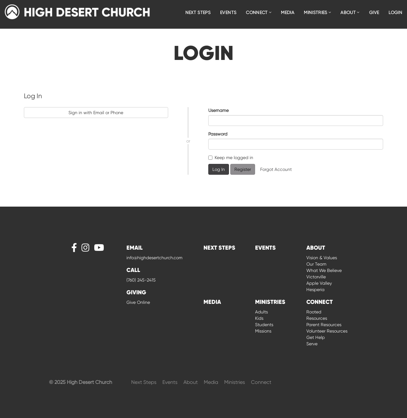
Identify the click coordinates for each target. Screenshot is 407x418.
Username (218, 110)
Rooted (313, 311)
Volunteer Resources (326, 331)
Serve (312, 343)
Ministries (235, 382)
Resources (316, 318)
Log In (218, 169)
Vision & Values (321, 257)
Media (287, 12)
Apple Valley (319, 283)
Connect (261, 382)
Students (264, 324)
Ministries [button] (317, 12)
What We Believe (324, 270)
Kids (259, 318)
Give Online (138, 302)
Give (374, 12)
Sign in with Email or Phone (95, 112)
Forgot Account (276, 169)
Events (228, 12)
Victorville (316, 276)
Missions (263, 331)
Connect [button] (258, 12)
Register (242, 169)
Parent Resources (323, 324)
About (191, 382)
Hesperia (315, 289)
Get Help (315, 337)
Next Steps (198, 12)
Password (217, 133)
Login (395, 12)
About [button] (349, 12)
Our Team (316, 264)
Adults (261, 311)
